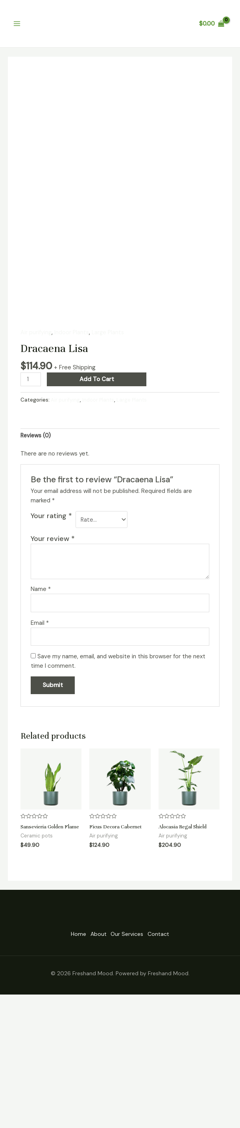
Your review (53, 666)
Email (40, 751)
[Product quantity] (31, 505)
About (94, 1068)
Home (66, 1068)
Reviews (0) (37, 561)
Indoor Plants (72, 457)
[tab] (37, 561)
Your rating (51, 642)
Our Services (131, 1068)
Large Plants (110, 457)
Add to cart (97, 505)
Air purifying (36, 457)
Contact (171, 1068)
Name (41, 717)
